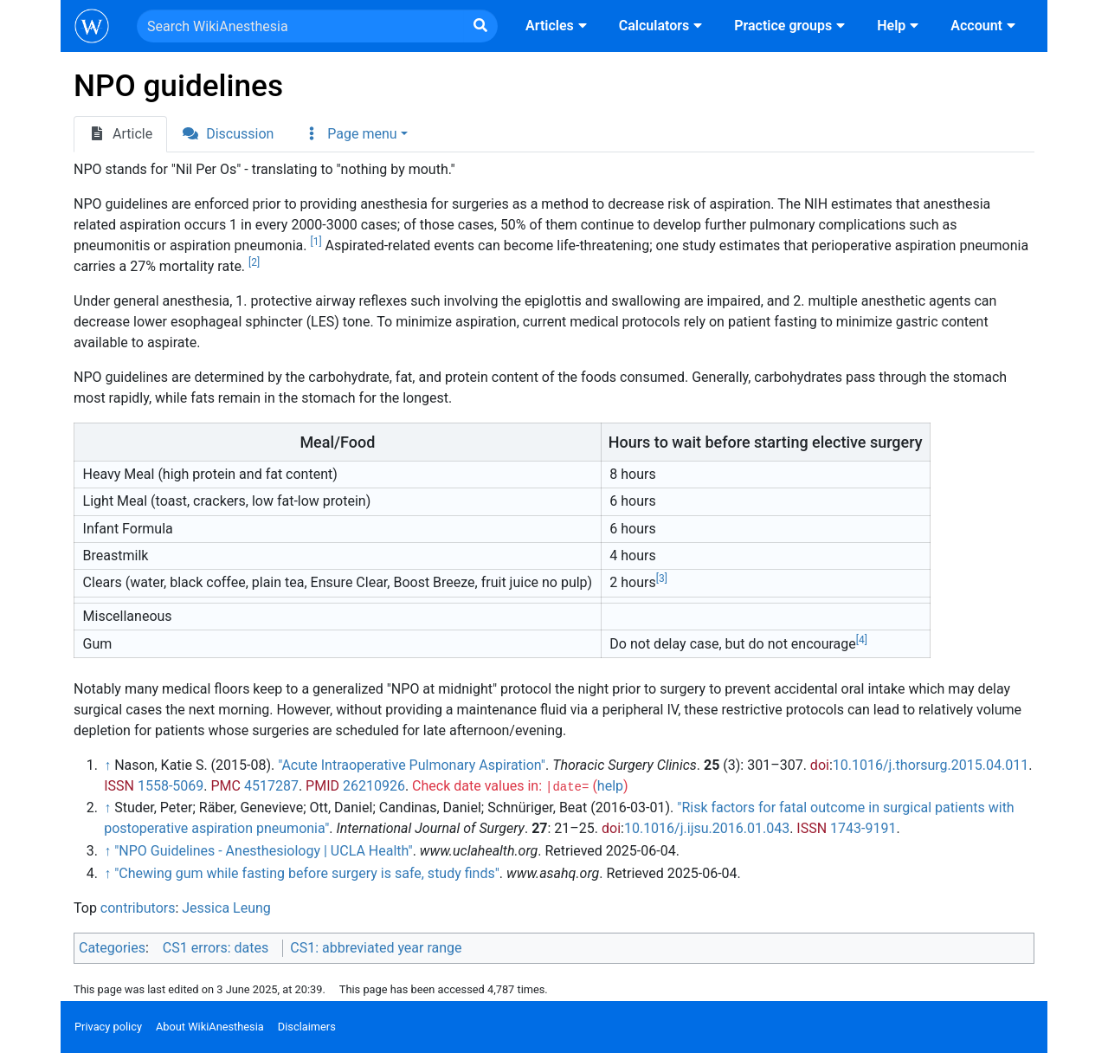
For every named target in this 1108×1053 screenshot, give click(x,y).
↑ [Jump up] (107, 765)
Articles (558, 25)
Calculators (662, 25)
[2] (254, 262)
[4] (861, 640)
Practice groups (791, 25)
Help (900, 25)
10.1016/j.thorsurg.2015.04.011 (930, 765)
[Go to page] (480, 26)
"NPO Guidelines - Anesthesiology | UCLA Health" (263, 851)
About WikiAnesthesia (210, 1026)
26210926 (374, 786)
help (610, 786)
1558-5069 (170, 786)
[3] (661, 578)
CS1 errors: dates (215, 948)
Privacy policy (108, 1026)
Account (985, 25)
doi (819, 765)
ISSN (119, 786)
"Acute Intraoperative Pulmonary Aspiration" (411, 765)
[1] (315, 242)
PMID (322, 786)
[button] (355, 134)
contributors (138, 908)
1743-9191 (863, 828)
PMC (225, 786)
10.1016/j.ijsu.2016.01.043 (706, 828)
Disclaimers (307, 1026)
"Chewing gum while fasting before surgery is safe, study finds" (306, 873)
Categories (112, 948)
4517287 (271, 786)
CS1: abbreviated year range (375, 948)
